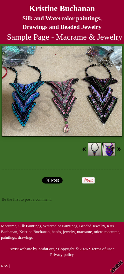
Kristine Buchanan (62, 8)
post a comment (38, 199)
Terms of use (101, 249)
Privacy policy (62, 254)
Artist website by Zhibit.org (32, 249)
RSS (4, 266)
